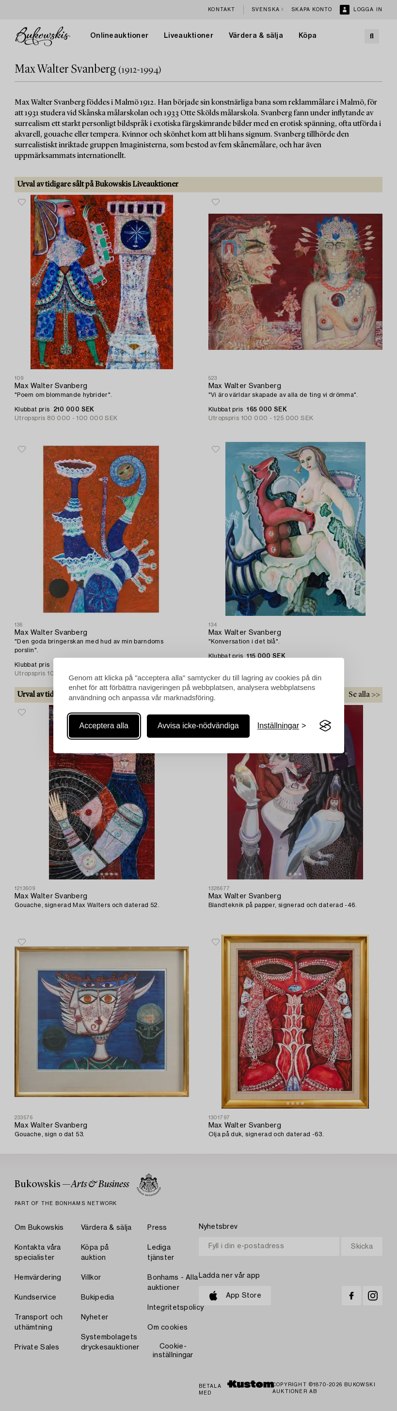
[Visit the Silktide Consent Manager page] (325, 725)
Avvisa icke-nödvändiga (198, 725)
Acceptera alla (103, 725)
